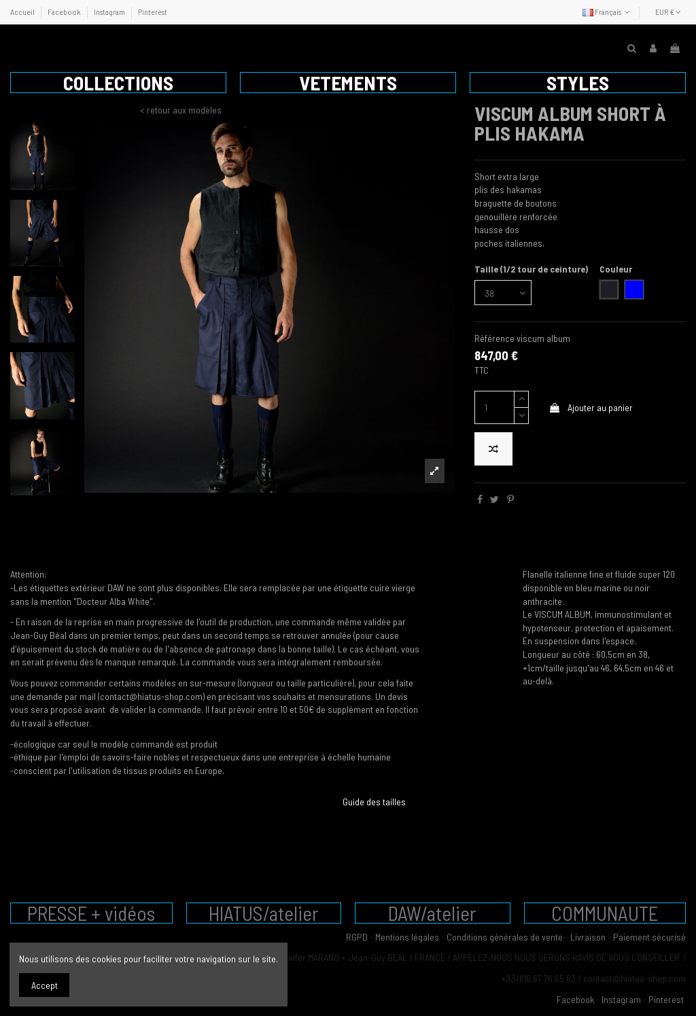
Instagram (110, 11)
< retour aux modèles (181, 110)
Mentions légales (407, 937)
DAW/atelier (432, 913)
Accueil (23, 11)
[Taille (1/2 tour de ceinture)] (503, 292)
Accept (44, 985)
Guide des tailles (374, 801)
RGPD (357, 937)
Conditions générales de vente (505, 937)
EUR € (668, 11)
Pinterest (152, 11)
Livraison (588, 937)
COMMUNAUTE (604, 913)
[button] (118, 82)
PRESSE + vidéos (91, 913)
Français (607, 11)
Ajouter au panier (591, 407)
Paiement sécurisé (649, 937)
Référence (494, 338)
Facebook (65, 11)
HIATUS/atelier (264, 913)
